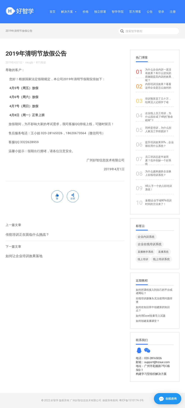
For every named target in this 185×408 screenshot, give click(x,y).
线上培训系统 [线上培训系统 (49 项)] (161, 259)
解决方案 (69, 11)
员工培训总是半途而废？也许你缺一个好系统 (158, 160)
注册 (173, 11)
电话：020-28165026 (149, 358)
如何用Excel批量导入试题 (150, 315)
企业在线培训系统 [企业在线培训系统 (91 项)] (150, 244)
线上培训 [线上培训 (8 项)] (143, 259)
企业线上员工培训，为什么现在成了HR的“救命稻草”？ (159, 117)
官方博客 (135, 11)
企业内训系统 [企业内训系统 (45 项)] (146, 236)
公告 (150, 11)
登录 (161, 11)
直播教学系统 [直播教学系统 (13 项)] (145, 251)
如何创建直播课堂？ (147, 320)
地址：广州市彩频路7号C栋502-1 (153, 368)
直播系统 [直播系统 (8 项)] (163, 251)
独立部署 (100, 11)
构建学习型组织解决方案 (151, 374)
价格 (86, 11)
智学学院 (118, 11)
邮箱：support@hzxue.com (153, 362)
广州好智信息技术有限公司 (85, 400)
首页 (52, 11)
